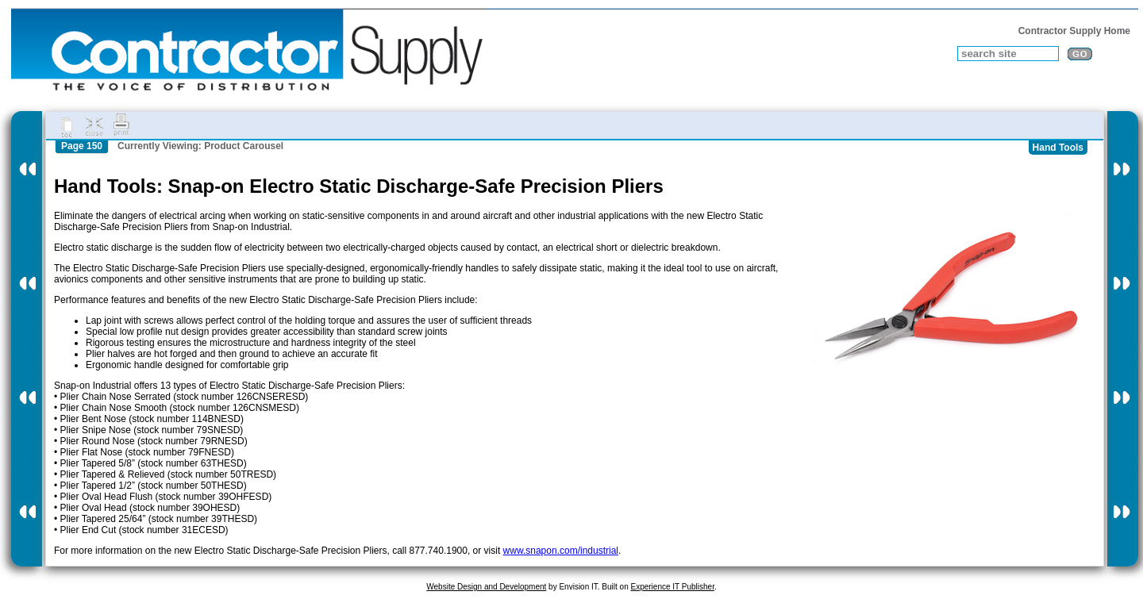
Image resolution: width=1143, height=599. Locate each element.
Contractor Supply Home (1074, 30)
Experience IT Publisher (672, 586)
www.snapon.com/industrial (560, 550)
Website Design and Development (486, 586)
